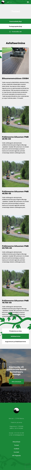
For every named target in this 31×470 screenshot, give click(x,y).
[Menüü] (28, 2)
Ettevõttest (16, 442)
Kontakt (16, 452)
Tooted (16, 445)
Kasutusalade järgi (15, 21)
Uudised (16, 449)
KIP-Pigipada (16, 455)
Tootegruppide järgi (15, 26)
